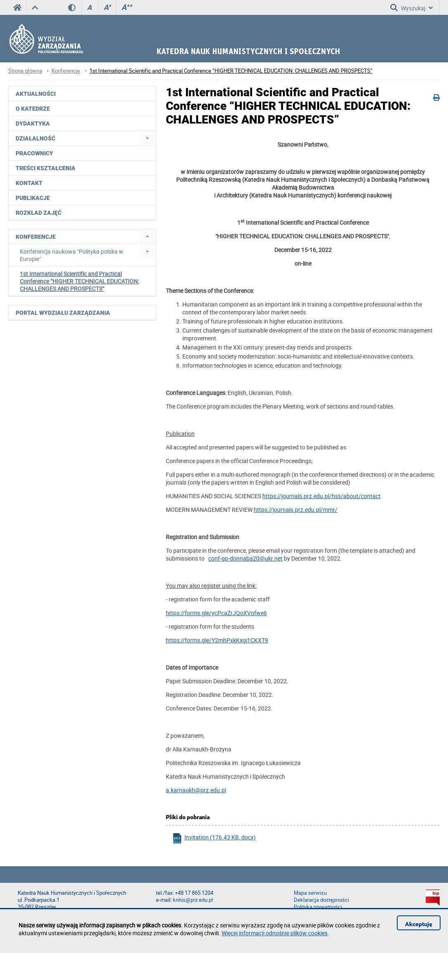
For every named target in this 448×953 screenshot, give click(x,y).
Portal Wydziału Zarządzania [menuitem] (63, 312)
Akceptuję (418, 924)
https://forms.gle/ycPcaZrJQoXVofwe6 (216, 613)
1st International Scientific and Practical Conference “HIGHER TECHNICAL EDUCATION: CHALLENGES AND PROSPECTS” (231, 70)
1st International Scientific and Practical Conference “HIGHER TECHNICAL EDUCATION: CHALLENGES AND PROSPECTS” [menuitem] (79, 281)
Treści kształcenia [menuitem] (45, 168)
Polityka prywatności (318, 906)
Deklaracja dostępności (321, 899)
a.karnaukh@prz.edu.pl (196, 790)
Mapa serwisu (310, 892)
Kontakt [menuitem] (29, 183)
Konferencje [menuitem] (36, 236)
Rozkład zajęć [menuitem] (38, 212)
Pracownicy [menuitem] (34, 153)
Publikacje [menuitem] (33, 198)
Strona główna (25, 70)
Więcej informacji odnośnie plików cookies (275, 933)
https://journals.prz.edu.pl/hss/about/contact (321, 496)
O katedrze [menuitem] (33, 108)
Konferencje (66, 70)
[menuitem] (147, 138)
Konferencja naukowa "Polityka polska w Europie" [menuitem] (71, 255)
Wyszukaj (411, 7)
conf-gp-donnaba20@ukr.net (245, 558)
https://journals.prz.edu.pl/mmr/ (295, 509)
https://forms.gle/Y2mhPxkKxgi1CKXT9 (217, 640)
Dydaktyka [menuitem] (33, 123)
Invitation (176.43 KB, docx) (214, 838)
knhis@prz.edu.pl (193, 899)
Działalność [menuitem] (35, 138)
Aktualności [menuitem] (36, 93)
